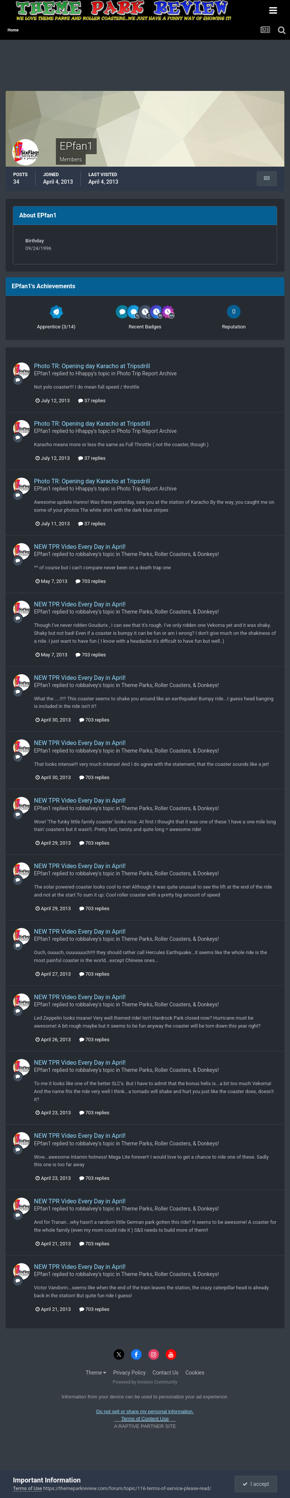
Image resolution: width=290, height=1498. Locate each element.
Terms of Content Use (145, 1418)
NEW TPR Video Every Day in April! (80, 546)
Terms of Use (27, 1488)
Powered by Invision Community (145, 1382)
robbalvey (87, 554)
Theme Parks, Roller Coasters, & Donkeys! (170, 554)
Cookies (194, 1373)
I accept (255, 1484)
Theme (96, 1373)
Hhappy (85, 373)
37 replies (91, 400)
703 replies (91, 581)
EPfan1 (42, 373)
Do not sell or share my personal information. (145, 1411)
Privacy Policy (129, 1373)
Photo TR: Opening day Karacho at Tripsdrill (92, 366)
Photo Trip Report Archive (147, 373)
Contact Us (166, 1373)
